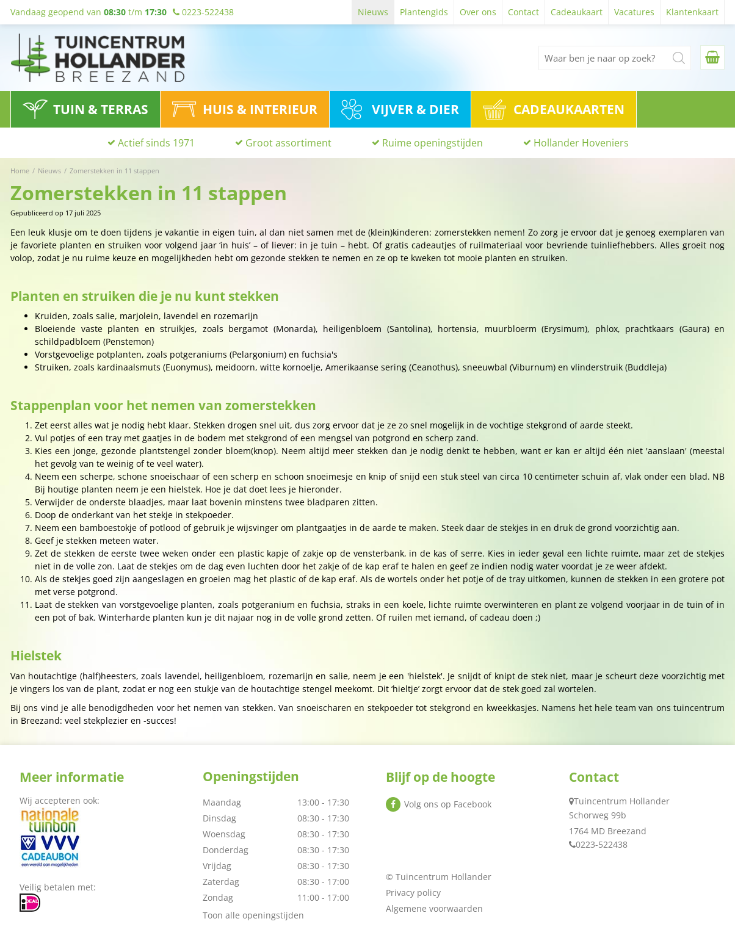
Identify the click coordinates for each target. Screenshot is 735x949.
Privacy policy (413, 892)
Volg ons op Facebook (447, 804)
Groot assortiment (288, 143)
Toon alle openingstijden (253, 915)
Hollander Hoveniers (581, 143)
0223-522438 (602, 844)
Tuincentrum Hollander (622, 801)
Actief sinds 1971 (156, 143)
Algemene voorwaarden (434, 908)
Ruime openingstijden (432, 143)
